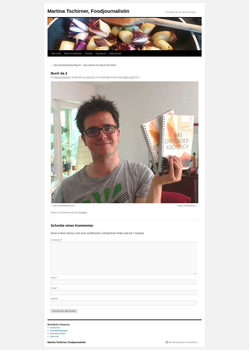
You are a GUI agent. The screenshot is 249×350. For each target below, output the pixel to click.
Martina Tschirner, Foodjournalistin (88, 11)
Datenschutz (115, 53)
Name (54, 278)
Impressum (101, 53)
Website (54, 299)
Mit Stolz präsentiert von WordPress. (183, 342)
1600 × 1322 (128, 77)
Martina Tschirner (62, 77)
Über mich (56, 53)
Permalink (82, 212)
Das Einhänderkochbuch (64, 206)
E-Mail (54, 288)
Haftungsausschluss (58, 333)
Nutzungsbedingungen (59, 330)
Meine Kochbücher (73, 53)
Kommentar (56, 240)
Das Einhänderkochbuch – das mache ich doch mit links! (83, 65)
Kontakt (88, 53)
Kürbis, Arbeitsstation (186, 206)
